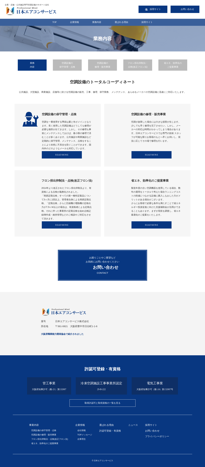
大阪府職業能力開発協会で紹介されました (62, 334)
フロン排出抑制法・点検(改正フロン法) (138, 65)
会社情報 (81, 430)
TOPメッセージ (84, 435)
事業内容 (34, 425)
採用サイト (147, 22)
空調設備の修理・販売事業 (102, 65)
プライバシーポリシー (157, 436)
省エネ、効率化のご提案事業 (173, 65)
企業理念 (81, 439)
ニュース (133, 425)
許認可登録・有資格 (110, 430)
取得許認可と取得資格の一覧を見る (102, 403)
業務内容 (96, 22)
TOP (54, 22)
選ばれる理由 (121, 22)
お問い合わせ (152, 430)
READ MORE (61, 154)
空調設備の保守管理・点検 (67, 65)
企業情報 (74, 22)
